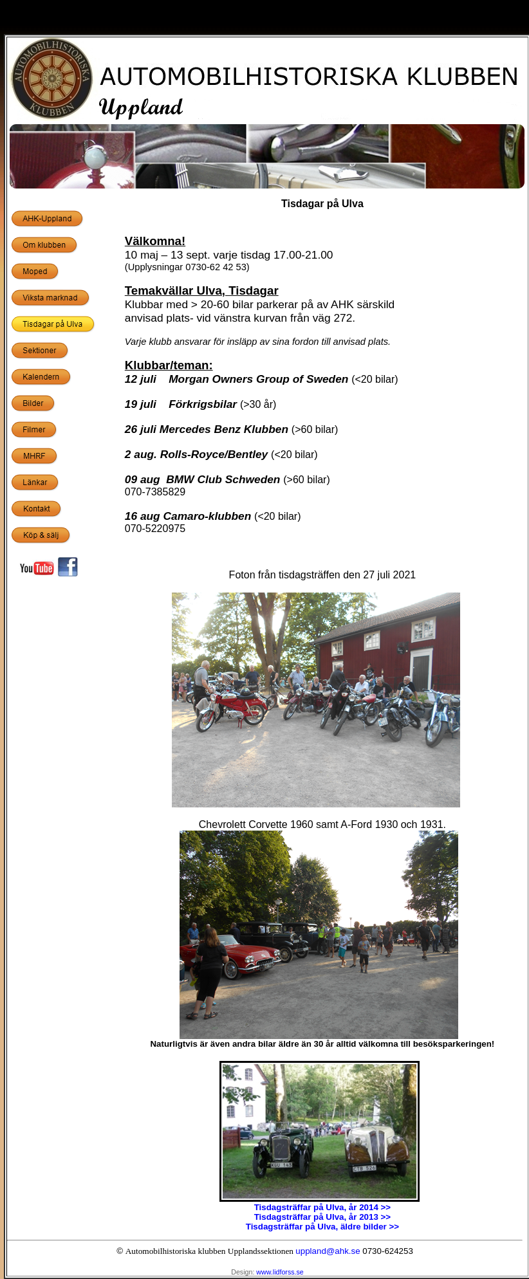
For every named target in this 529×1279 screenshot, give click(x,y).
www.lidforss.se (279, 1272)
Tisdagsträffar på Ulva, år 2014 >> (322, 1207)
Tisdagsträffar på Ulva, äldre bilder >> (322, 1226)
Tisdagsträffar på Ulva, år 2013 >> (322, 1217)
